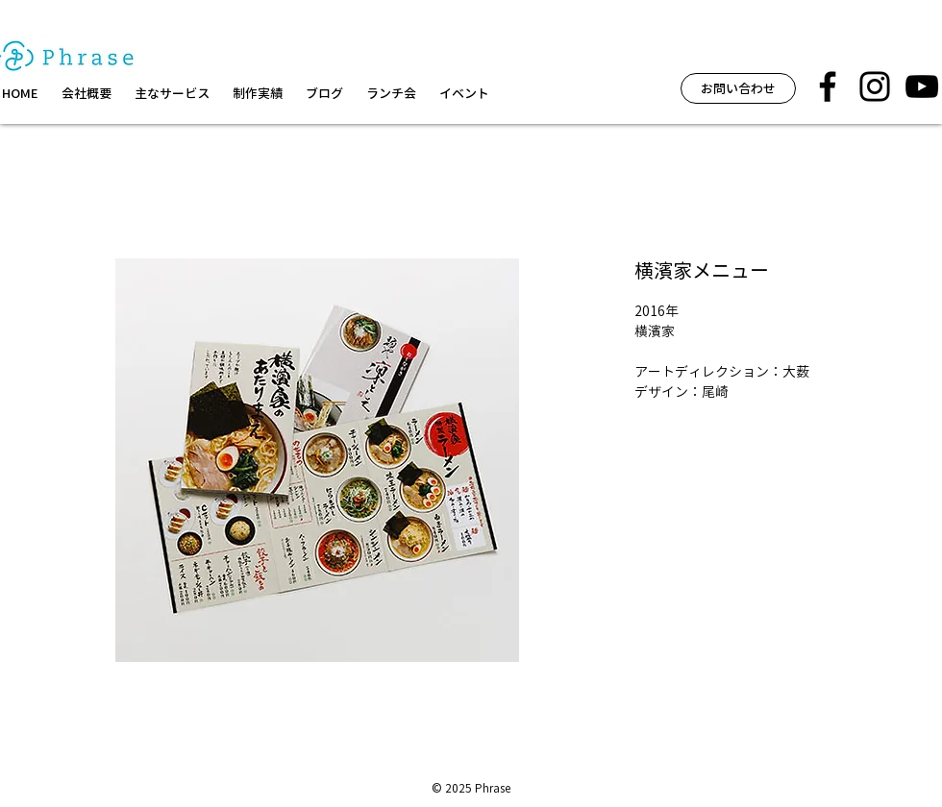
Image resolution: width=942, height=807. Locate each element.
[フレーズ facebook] (827, 86)
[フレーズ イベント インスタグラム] (875, 86)
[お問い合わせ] (738, 88)
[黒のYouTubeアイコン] (922, 86)
